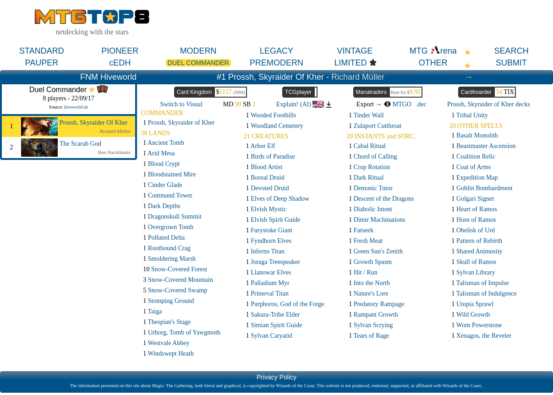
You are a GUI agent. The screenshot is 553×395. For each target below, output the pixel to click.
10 (175, 269)
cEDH (120, 62)
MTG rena (433, 50)
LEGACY (276, 50)
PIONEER (119, 50)
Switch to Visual (181, 104)
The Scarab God (80, 143)
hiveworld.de (76, 107)
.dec (421, 104)
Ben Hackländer (114, 152)
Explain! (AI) (300, 104)
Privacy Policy (276, 377)
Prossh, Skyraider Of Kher (94, 122)
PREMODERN (276, 62)
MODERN (198, 50)
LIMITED (350, 62)
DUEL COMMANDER (198, 62)
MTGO (397, 104)
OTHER (433, 62)
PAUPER (42, 62)
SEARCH (511, 50)
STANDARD (41, 50)
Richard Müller (357, 77)
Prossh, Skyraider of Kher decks (488, 104)
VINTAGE (355, 50)
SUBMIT (511, 62)
